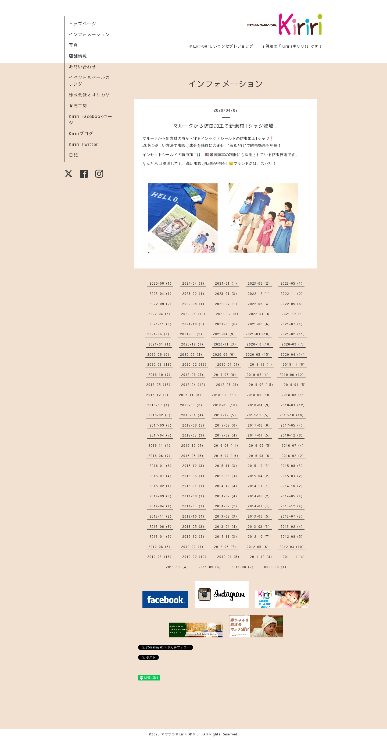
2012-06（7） (226, 546)
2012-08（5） (160, 546)
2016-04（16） (227, 455)
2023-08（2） (260, 283)
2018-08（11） (295, 395)
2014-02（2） (227, 506)
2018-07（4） (159, 405)
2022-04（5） (160, 314)
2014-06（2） (260, 496)
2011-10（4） (178, 567)
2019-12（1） (262, 364)
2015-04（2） (260, 476)
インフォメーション (89, 34)
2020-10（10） (260, 344)
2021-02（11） (294, 334)
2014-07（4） (227, 496)
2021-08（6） (260, 324)
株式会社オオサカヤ (89, 94)
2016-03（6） (261, 455)
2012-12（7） (194, 536)
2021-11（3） (161, 324)
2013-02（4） (292, 526)
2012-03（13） (160, 556)
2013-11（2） (161, 516)
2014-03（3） (194, 506)
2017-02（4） (227, 435)
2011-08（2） (243, 567)
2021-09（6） (227, 324)
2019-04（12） (194, 384)
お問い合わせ (82, 66)
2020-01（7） (229, 364)
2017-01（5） (260, 435)
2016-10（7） (193, 445)
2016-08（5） (261, 445)
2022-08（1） (194, 304)
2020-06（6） (225, 354)
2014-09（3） (161, 496)
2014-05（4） (292, 496)
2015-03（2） (292, 476)
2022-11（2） (292, 293)
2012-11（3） (227, 536)
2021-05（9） (192, 334)
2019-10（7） (160, 374)
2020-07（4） (192, 354)
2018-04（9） (260, 405)
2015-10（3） (260, 465)
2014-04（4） (161, 506)
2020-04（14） (294, 354)
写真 (73, 45)
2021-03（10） (259, 334)
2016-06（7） (160, 455)
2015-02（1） (161, 486)
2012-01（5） (229, 556)
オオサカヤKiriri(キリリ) (181, 734)
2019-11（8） (295, 364)
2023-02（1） (194, 293)
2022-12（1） (260, 293)
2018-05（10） (226, 405)
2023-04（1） (161, 293)
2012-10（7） (260, 536)
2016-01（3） (161, 465)
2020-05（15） (259, 354)
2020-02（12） (195, 364)
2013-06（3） (161, 526)
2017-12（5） (226, 415)
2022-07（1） (227, 304)
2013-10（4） (194, 516)
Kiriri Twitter (83, 144)
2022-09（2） (161, 304)
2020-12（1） (193, 344)
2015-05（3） (227, 476)
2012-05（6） (259, 546)
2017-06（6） (260, 425)
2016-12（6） (292, 435)
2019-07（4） (259, 374)
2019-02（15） (262, 384)
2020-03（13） (160, 364)
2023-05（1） (292, 283)
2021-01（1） (160, 344)
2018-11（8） (191, 395)
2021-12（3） (294, 314)
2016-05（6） (193, 455)
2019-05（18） (159, 384)
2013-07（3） (292, 516)
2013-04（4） (227, 526)
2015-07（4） (161, 476)
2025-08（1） (161, 283)
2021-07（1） (292, 324)
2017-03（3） (194, 435)
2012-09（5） (292, 536)
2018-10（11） (225, 395)
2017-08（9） (194, 425)
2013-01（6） (161, 536)
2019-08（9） (226, 374)
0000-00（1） (276, 567)
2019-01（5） (296, 384)
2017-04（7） (161, 435)
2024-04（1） (194, 283)
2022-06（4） (260, 304)
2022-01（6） (261, 314)
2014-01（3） (260, 506)
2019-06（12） (293, 374)
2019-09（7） (193, 374)
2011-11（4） (295, 556)
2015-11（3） (227, 465)
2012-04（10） (293, 546)
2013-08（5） (260, 516)
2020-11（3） (226, 344)
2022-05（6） (292, 304)
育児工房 (78, 105)
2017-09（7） (161, 425)
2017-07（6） (227, 425)
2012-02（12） (195, 556)
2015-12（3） (194, 465)
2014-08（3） (194, 496)
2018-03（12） (294, 405)
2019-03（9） (228, 384)
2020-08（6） (159, 354)
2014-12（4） (227, 486)
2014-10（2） (292, 486)
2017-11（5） (259, 415)
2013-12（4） (292, 506)
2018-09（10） (260, 395)
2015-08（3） (292, 465)
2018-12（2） (158, 395)
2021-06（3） (159, 334)
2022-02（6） (228, 314)
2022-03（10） (194, 314)
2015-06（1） (194, 476)
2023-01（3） (227, 293)
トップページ (82, 23)
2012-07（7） (193, 546)
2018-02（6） (160, 415)
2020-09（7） (294, 344)
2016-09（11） (227, 445)
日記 (73, 155)
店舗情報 (78, 56)
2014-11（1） (260, 486)
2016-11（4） (160, 445)
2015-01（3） (194, 486)
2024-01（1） (227, 283)
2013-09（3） (227, 516)
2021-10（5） (194, 324)
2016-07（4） (294, 445)
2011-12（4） (262, 556)
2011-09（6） (211, 567)
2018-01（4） (193, 415)
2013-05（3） (194, 526)
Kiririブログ (81, 133)
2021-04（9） (225, 334)
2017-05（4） (292, 425)
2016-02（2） (294, 455)
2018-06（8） (192, 405)
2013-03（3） (260, 526)
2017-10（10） (293, 415)
